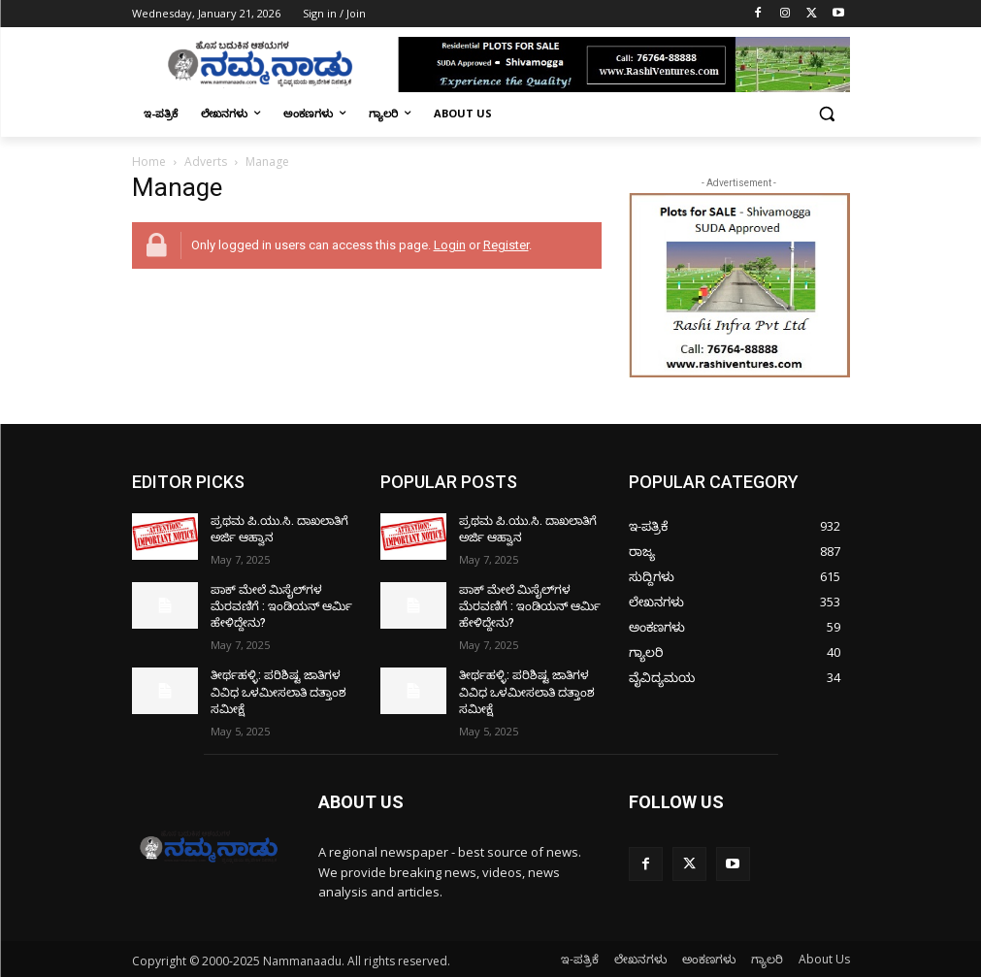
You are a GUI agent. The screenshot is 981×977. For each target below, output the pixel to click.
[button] (827, 114)
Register (506, 245)
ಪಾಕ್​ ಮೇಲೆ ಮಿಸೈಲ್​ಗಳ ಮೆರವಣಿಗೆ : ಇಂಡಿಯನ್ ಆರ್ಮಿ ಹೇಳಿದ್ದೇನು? (281, 606)
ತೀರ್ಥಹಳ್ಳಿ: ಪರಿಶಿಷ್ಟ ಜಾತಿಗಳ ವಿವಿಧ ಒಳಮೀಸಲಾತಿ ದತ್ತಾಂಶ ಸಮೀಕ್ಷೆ (278, 691)
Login (450, 245)
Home (149, 161)
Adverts (205, 161)
